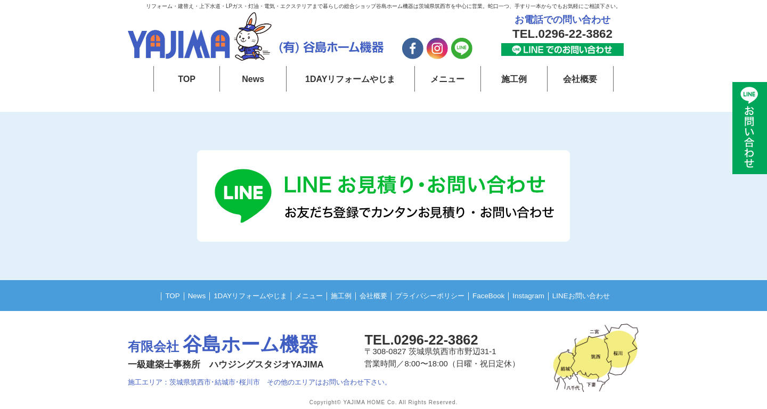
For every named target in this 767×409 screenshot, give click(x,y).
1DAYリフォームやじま (350, 78)
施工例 (514, 78)
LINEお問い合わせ (603, 295)
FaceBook (501, 295)
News (253, 78)
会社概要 (580, 78)
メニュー (447, 78)
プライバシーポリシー (435, 295)
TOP (187, 78)
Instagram (544, 295)
